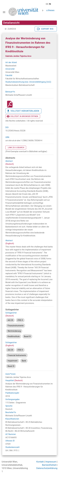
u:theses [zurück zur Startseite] (50, 10)
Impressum (50, 461)
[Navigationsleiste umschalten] (4, 12)
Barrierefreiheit (49, 465)
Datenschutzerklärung (46, 468)
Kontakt (40, 461)
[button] (48, 4)
